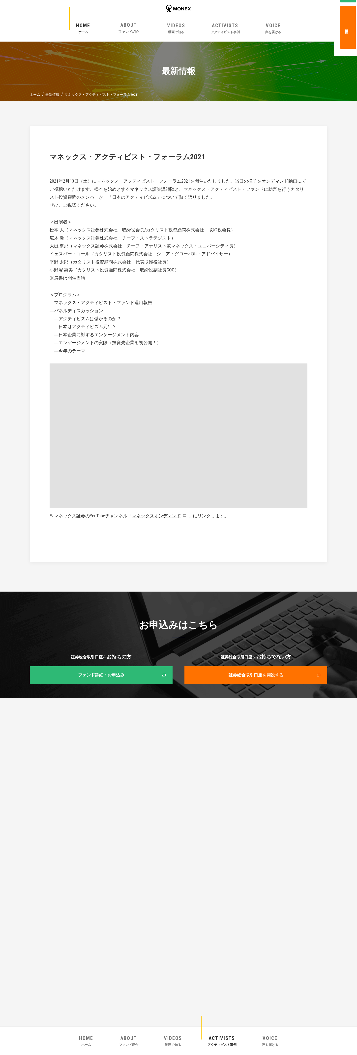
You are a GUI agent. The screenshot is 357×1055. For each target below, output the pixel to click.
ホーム (98, 29)
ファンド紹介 (138, 29)
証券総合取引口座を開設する (256, 676)
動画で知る (178, 29)
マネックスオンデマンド (156, 515)
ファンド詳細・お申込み (101, 676)
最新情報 (52, 94)
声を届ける (258, 29)
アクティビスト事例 (218, 29)
